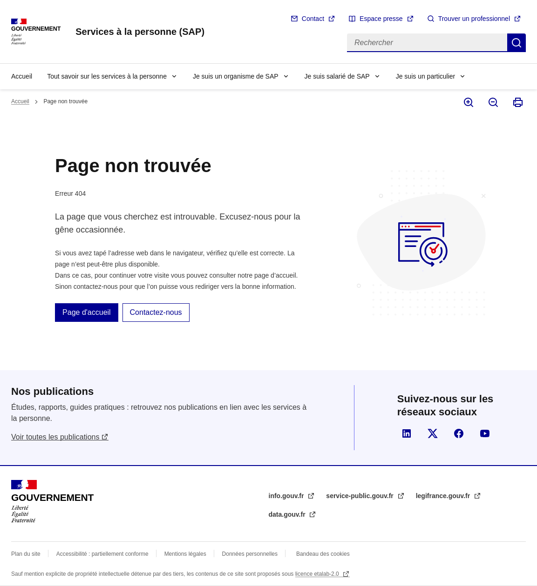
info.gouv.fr (287, 495)
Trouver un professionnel (474, 18)
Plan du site (26, 554)
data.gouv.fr (288, 514)
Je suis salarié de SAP (337, 76)
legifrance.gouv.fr (444, 495)
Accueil (21, 76)
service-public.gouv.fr (360, 495)
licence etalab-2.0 (317, 574)
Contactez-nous (156, 312)
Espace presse (381, 18)
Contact (313, 18)
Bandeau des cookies (323, 554)
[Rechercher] (427, 42)
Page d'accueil (86, 312)
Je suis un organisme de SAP (236, 76)
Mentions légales (185, 554)
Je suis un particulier (425, 76)
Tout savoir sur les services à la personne (107, 76)
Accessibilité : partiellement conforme (102, 554)
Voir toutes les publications (55, 437)
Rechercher (516, 42)
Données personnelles (250, 554)
